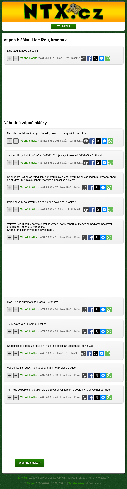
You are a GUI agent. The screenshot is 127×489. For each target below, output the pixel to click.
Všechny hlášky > (29, 462)
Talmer (31, 483)
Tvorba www (76, 483)
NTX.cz (22, 477)
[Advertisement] (63, 91)
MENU (63, 26)
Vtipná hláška (28, 58)
